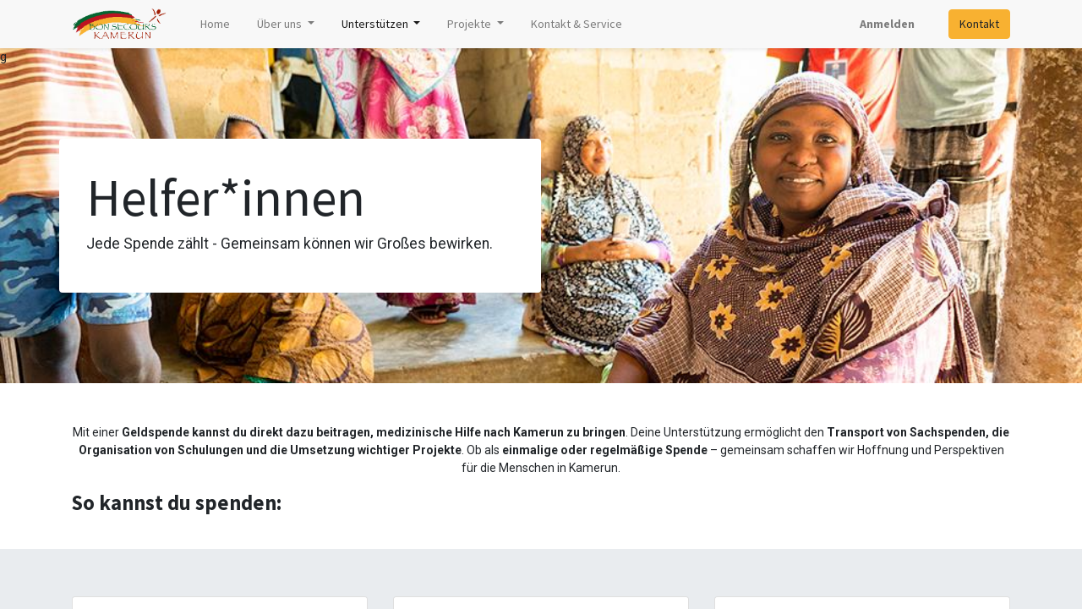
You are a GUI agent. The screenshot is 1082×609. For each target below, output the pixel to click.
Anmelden (887, 23)
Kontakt (979, 23)
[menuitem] (215, 24)
